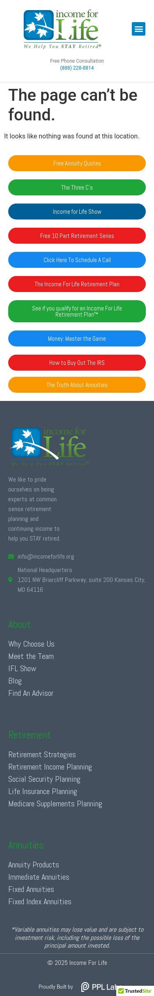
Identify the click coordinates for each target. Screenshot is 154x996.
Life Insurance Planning (42, 791)
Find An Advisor (30, 693)
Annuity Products (33, 864)
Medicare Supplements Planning (55, 803)
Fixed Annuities (31, 889)
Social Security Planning (44, 779)
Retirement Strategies (42, 754)
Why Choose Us (31, 643)
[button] (138, 29)
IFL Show (22, 668)
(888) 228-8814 (77, 68)
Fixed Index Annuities (39, 901)
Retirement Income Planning (50, 766)
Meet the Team (31, 656)
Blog (15, 680)
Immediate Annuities (38, 877)
